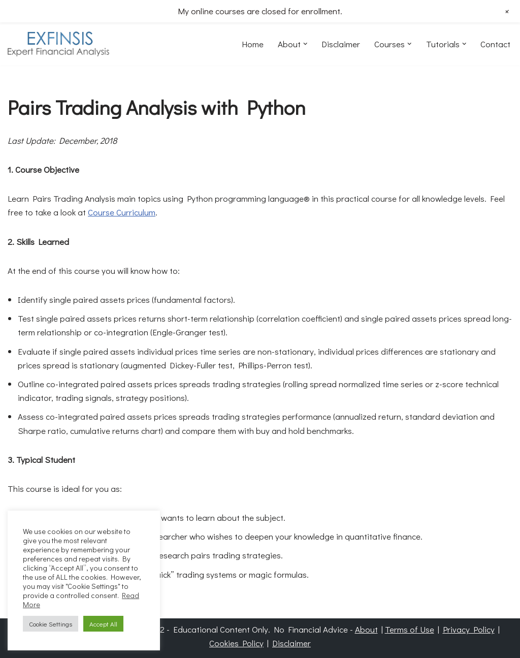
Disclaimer (340, 44)
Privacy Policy (469, 629)
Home (253, 44)
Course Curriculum (121, 212)
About (366, 629)
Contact (495, 44)
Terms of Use (409, 629)
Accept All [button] (103, 623)
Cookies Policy (236, 643)
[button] (305, 44)
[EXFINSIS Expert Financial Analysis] (58, 44)
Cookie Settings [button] (50, 623)
